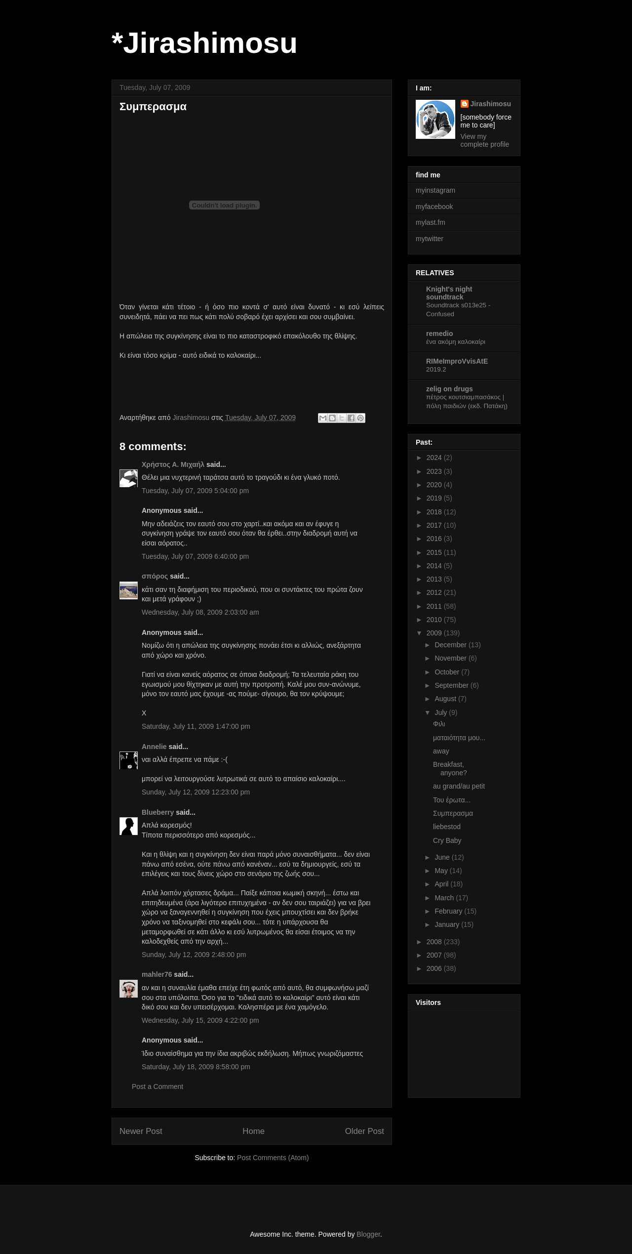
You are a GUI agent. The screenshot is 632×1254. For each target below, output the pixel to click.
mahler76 (157, 974)
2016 (435, 539)
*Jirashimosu (205, 42)
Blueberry (158, 812)
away (441, 751)
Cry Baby (447, 840)
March (445, 898)
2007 (435, 955)
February (449, 911)
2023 (435, 471)
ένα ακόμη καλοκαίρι (455, 341)
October (447, 672)
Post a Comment (157, 1086)
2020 (435, 485)
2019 (435, 498)
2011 (435, 606)
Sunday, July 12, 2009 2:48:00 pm (194, 955)
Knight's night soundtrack (449, 293)
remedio (439, 333)
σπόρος (155, 576)
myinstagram (435, 190)
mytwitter (429, 239)
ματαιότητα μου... (459, 738)
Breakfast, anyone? (450, 768)
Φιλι (439, 724)
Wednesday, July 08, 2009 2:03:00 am (200, 612)
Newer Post (140, 1131)
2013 (435, 579)
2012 (435, 592)
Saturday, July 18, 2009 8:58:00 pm (196, 1067)
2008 (435, 942)
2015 (435, 552)
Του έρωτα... (452, 800)
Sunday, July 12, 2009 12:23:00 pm (196, 792)
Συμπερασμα (453, 813)
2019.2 (436, 369)
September (452, 685)
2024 (435, 457)
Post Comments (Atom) (273, 1158)
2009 (435, 633)
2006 (435, 968)
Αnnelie (154, 747)
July (441, 712)
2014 (435, 566)
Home (253, 1131)
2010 (435, 620)
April (442, 884)
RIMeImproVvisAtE (457, 361)
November (451, 658)
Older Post (364, 1131)
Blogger (368, 1234)
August (446, 699)
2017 (435, 525)
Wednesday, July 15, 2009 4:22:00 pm (200, 1020)
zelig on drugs (449, 389)
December (451, 645)
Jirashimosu (491, 104)
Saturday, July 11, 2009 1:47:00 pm (196, 726)
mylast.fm (430, 222)
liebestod (447, 827)
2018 (435, 512)
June (442, 857)
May (441, 871)
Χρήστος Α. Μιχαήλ (173, 464)
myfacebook (434, 206)
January (447, 924)
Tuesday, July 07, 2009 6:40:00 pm (195, 556)
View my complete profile (485, 140)
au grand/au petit (459, 786)
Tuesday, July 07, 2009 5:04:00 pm (195, 491)
